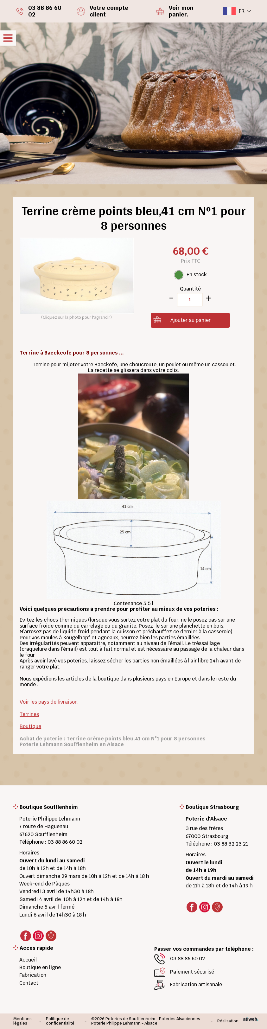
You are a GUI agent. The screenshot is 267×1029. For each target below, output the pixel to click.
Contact (28, 983)
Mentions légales (22, 1021)
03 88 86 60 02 (65, 842)
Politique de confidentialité (60, 1021)
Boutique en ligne (40, 967)
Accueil (28, 959)
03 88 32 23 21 (231, 843)
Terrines (29, 714)
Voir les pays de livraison (49, 702)
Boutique (30, 726)
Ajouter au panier (190, 320)
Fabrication (32, 975)
